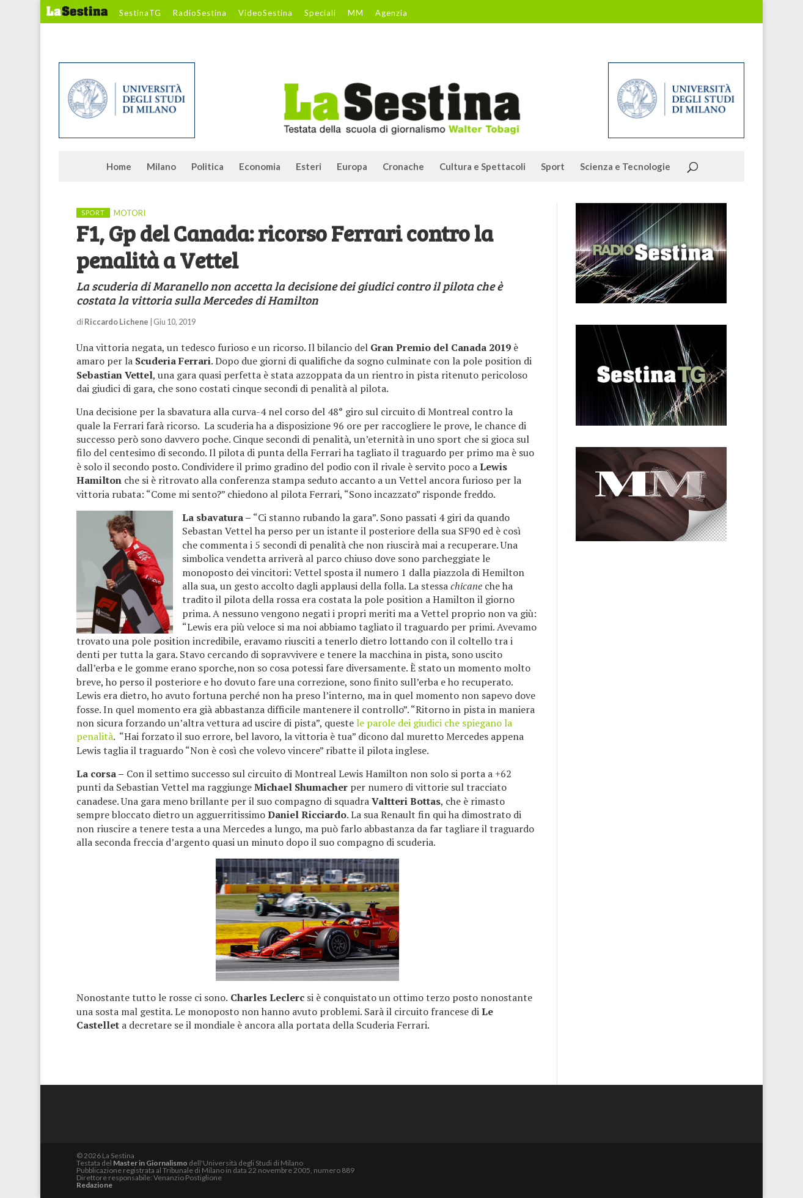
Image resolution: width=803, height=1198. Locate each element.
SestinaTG (140, 13)
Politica (207, 167)
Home (118, 167)
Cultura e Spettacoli (482, 167)
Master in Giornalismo (150, 1162)
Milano (161, 167)
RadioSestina (200, 13)
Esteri (308, 167)
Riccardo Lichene (116, 322)
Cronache (403, 167)
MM (356, 13)
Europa (352, 167)
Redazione (94, 1184)
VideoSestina (265, 13)
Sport (553, 167)
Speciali (320, 13)
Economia (259, 167)
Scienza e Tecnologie (625, 167)
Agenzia (391, 13)
